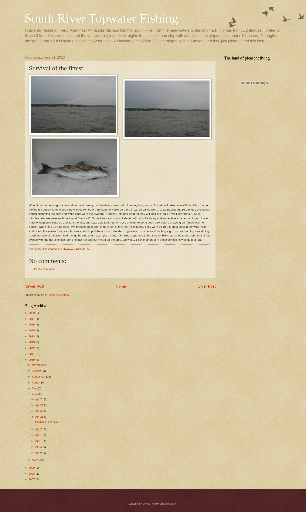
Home (121, 286)
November (38, 364)
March (36, 460)
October (37, 370)
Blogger (172, 503)
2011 (32, 354)
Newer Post (34, 286)
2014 (32, 336)
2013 (32, 342)
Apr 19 (39, 435)
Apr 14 (39, 446)
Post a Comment (44, 269)
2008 (32, 473)
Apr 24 (39, 405)
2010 (32, 359)
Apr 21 (39, 416)
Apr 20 (39, 429)
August (36, 382)
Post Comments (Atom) (55, 295)
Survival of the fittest (47, 421)
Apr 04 (39, 452)
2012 (32, 348)
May (35, 388)
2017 (32, 318)
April (35, 394)
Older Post (207, 286)
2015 (32, 330)
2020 (32, 312)
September (39, 376)
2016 (32, 324)
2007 (32, 479)
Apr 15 (39, 441)
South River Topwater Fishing (101, 18)
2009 (32, 467)
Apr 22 (39, 410)
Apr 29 (39, 399)
